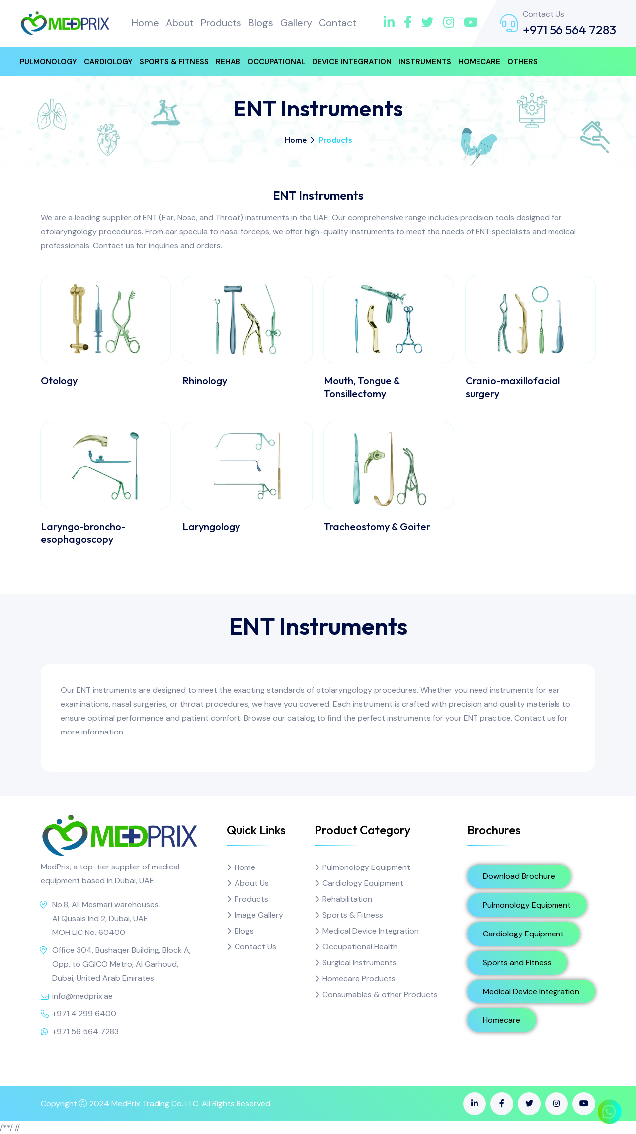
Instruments (424, 62)
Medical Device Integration (370, 931)
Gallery (296, 22)
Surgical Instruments (359, 962)
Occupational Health (360, 946)
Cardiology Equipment (362, 883)
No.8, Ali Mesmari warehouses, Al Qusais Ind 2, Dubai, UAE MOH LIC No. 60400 (106, 918)
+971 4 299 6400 (84, 1013)
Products (221, 22)
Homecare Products (359, 978)
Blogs (260, 22)
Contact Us (255, 946)
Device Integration (352, 62)
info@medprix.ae (82, 996)
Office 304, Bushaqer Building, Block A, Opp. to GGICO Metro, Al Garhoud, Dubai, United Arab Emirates (121, 964)
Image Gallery (259, 915)
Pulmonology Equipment (366, 867)
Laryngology (211, 526)
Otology (59, 380)
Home (145, 22)
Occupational (276, 62)
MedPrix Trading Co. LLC (154, 1103)
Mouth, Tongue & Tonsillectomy (362, 387)
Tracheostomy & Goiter (377, 526)
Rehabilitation (347, 899)
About (180, 22)
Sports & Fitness (174, 62)
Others (522, 62)
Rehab (228, 62)
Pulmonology (48, 62)
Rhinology (204, 380)
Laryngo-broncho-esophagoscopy (83, 532)
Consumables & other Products (380, 994)
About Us (252, 883)
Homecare (479, 62)
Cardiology (108, 62)
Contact (337, 22)
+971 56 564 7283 (569, 30)
